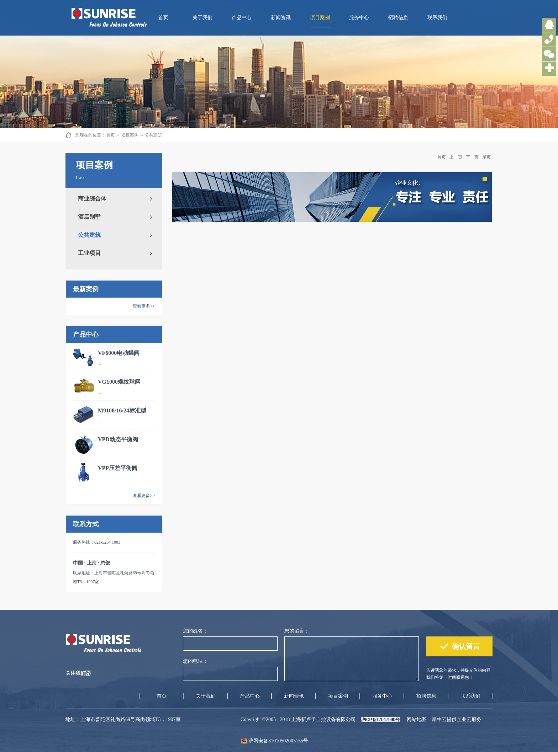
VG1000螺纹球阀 (119, 382)
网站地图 (415, 719)
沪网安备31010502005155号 (278, 740)
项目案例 (129, 135)
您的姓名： (195, 631)
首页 (163, 17)
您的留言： (296, 631)
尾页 (486, 157)
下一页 (472, 157)
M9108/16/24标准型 (122, 410)
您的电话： (195, 661)
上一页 (455, 157)
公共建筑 (153, 135)
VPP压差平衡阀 (117, 468)
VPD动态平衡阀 (118, 439)
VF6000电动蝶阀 (119, 353)
